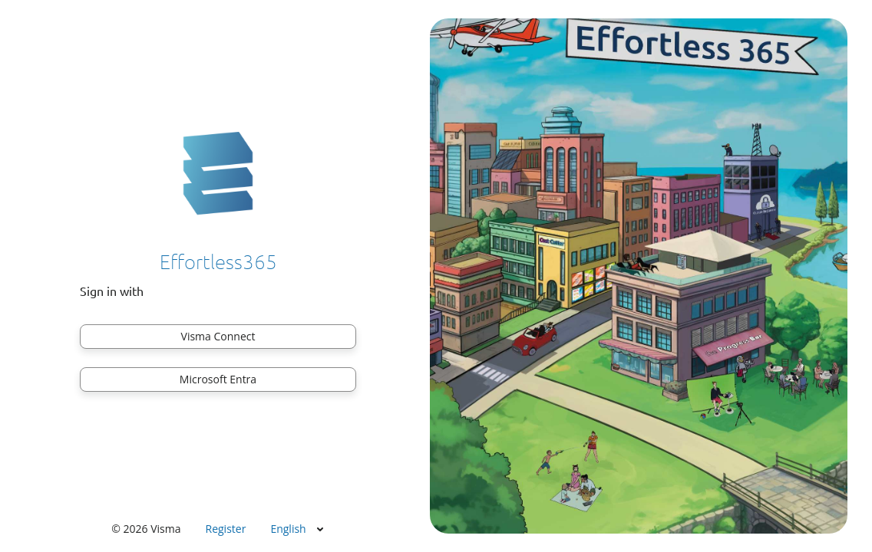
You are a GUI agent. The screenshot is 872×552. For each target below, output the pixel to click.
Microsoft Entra (218, 379)
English (288, 529)
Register (226, 528)
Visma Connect (218, 336)
